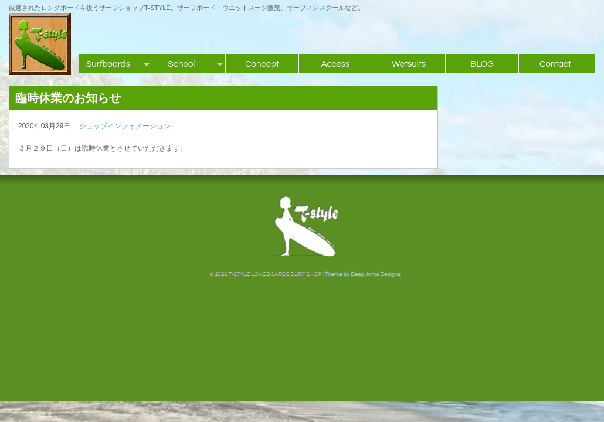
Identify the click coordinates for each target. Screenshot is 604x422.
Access (335, 64)
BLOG (482, 64)
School (181, 64)
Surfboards (108, 64)
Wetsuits (409, 64)
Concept (262, 64)
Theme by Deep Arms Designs (363, 274)
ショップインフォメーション (125, 126)
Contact (555, 64)
